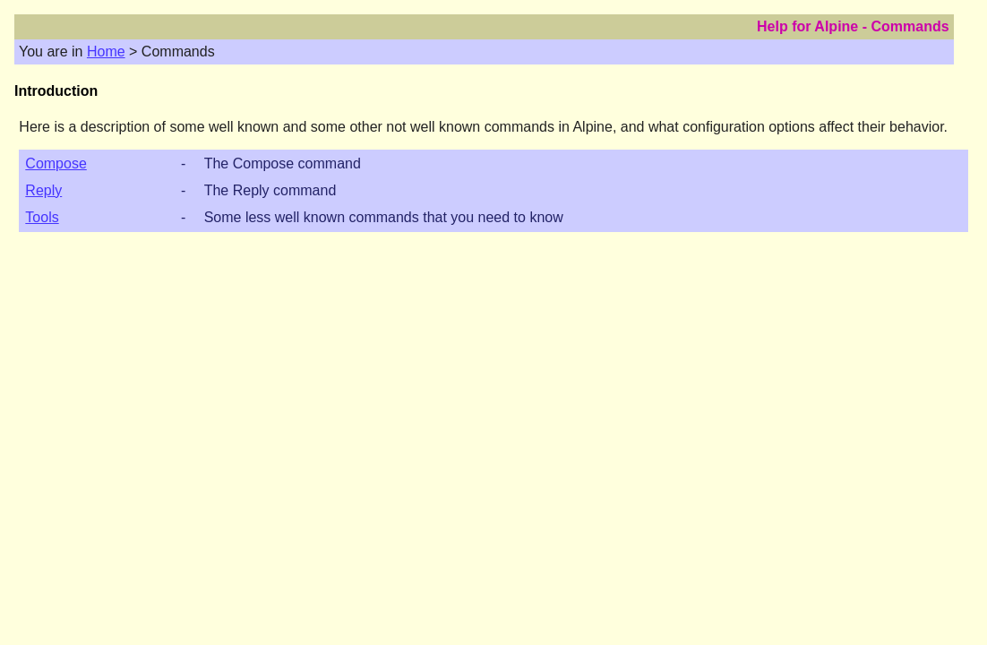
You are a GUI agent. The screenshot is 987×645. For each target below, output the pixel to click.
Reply (43, 190)
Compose (55, 163)
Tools (41, 217)
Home (106, 51)
